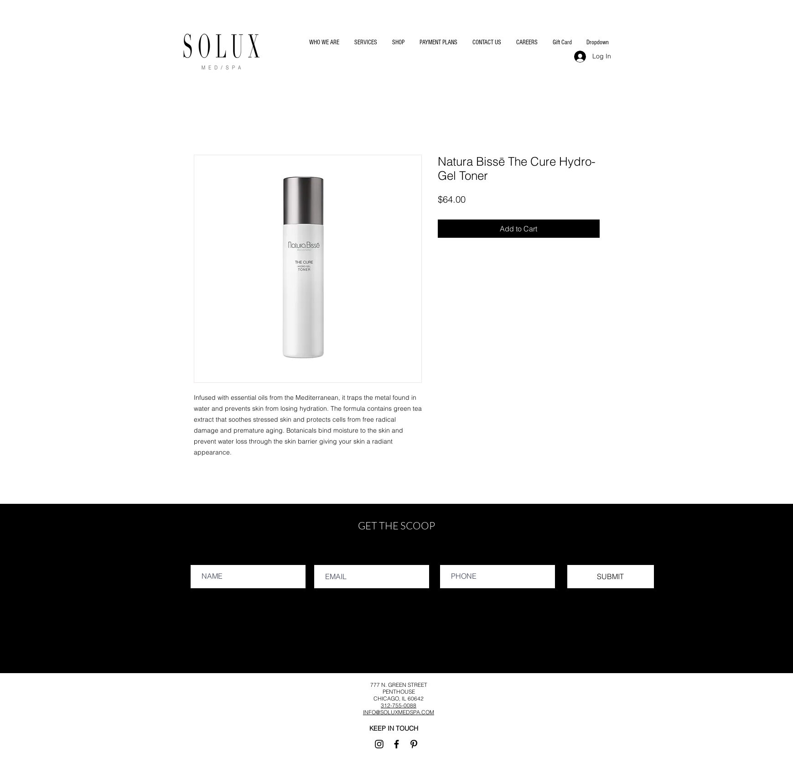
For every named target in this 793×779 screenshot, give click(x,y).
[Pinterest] (414, 744)
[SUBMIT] (610, 576)
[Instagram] (379, 744)
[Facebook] (396, 744)
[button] (323, 42)
